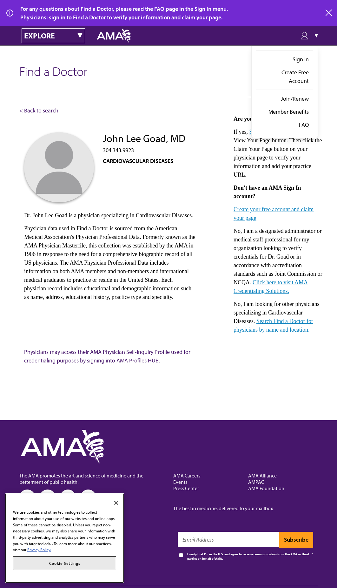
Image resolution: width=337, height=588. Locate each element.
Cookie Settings (64, 563)
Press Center (186, 488)
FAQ (304, 124)
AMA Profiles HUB (137, 360)
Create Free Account (295, 76)
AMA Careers (186, 475)
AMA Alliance (262, 475)
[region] (64, 538)
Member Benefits (288, 111)
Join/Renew (295, 98)
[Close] (116, 503)
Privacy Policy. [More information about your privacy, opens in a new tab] (39, 549)
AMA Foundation (266, 488)
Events (180, 482)
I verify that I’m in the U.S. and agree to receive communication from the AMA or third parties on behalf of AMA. (248, 556)
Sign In (301, 59)
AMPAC (256, 482)
